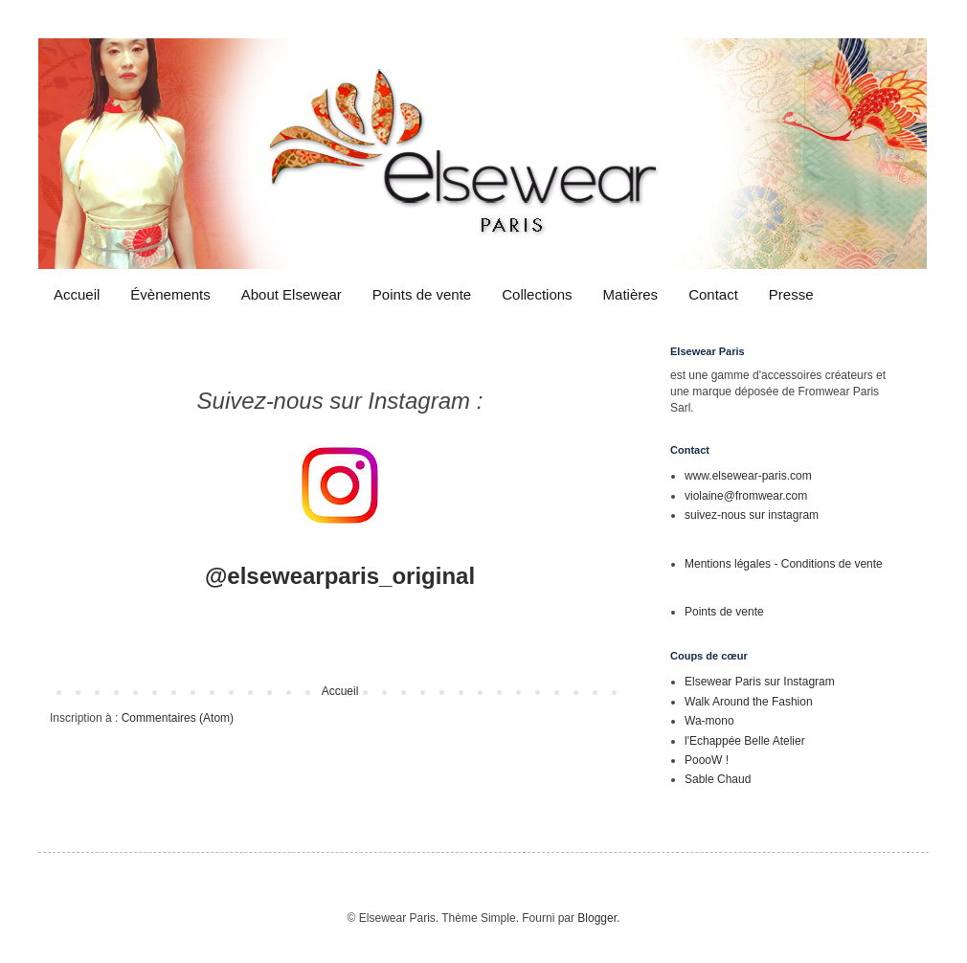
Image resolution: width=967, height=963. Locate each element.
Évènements (170, 294)
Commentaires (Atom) (178, 718)
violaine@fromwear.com (746, 496)
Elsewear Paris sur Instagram (760, 681)
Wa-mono (709, 721)
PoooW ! (707, 760)
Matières (631, 294)
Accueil (77, 294)
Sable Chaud (718, 779)
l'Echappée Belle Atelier (745, 741)
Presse (791, 294)
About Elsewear (291, 294)
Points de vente (421, 294)
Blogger (597, 918)
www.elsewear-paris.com (748, 475)
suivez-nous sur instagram (752, 515)
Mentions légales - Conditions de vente (784, 564)
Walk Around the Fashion (749, 701)
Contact (713, 294)
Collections (537, 294)
